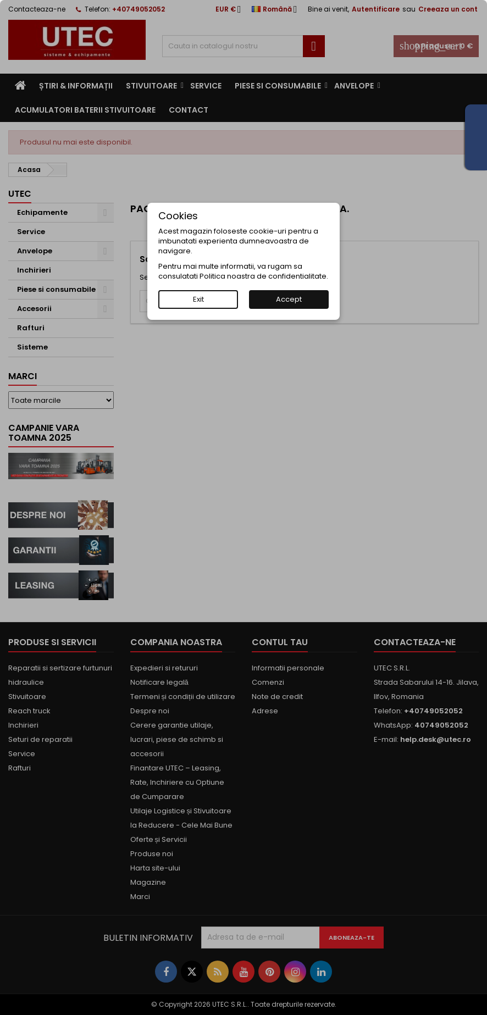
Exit (198, 299)
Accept (289, 299)
